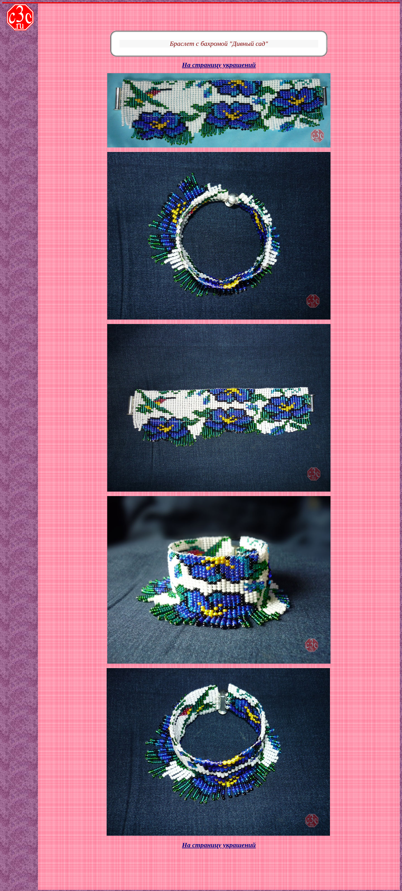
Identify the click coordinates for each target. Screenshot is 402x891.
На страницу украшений (219, 42)
